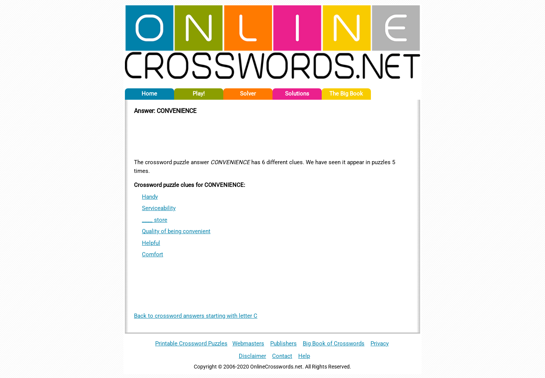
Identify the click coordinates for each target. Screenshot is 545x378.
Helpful (151, 243)
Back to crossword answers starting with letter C (195, 315)
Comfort (152, 254)
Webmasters (248, 343)
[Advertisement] (272, 135)
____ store (154, 219)
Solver (248, 93)
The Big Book (346, 93)
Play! (199, 93)
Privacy (380, 343)
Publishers (283, 343)
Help (304, 356)
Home (149, 93)
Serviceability (159, 208)
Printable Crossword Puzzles (191, 343)
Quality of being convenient (176, 231)
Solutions (297, 93)
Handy (150, 196)
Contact (282, 356)
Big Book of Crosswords (333, 343)
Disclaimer (252, 356)
